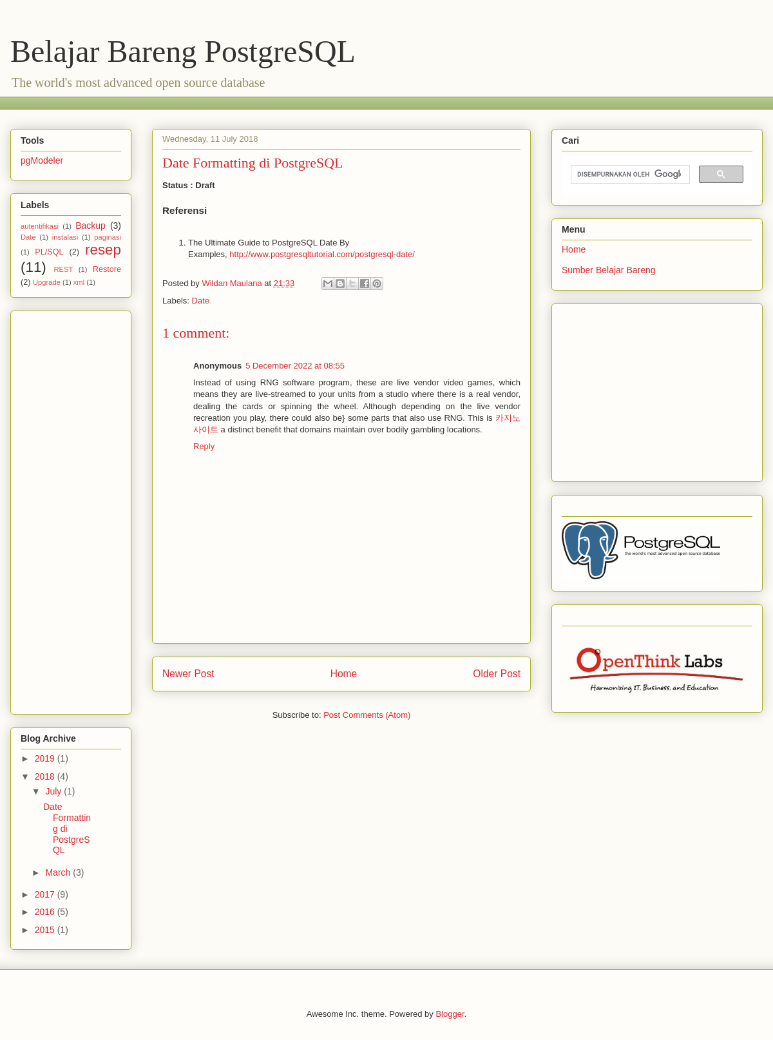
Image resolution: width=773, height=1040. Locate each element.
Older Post (496, 673)
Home (344, 673)
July (54, 791)
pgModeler (42, 160)
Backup (90, 225)
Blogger (449, 1014)
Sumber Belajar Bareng (609, 270)
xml (78, 282)
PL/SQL (49, 251)
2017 (46, 894)
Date (200, 300)
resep (103, 250)
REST (63, 269)
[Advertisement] (72, 509)
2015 (46, 930)
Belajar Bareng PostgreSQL (183, 51)
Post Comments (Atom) (366, 715)
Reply (204, 446)
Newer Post (188, 673)
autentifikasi (40, 226)
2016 (46, 912)
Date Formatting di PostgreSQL (67, 828)
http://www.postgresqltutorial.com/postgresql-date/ (322, 254)
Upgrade (47, 282)
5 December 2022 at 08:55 (295, 366)
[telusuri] (629, 174)
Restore (107, 269)
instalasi (65, 237)
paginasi (107, 237)
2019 (46, 758)
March (59, 872)
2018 (46, 776)
